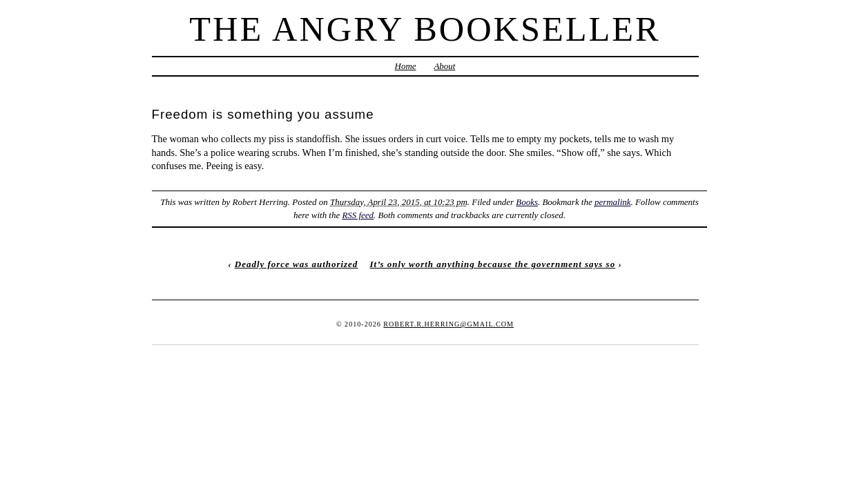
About (444, 66)
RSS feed (358, 215)
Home (405, 66)
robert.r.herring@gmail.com (448, 324)
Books (527, 202)
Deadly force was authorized (296, 264)
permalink (613, 202)
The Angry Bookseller (424, 29)
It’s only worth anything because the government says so (493, 264)
